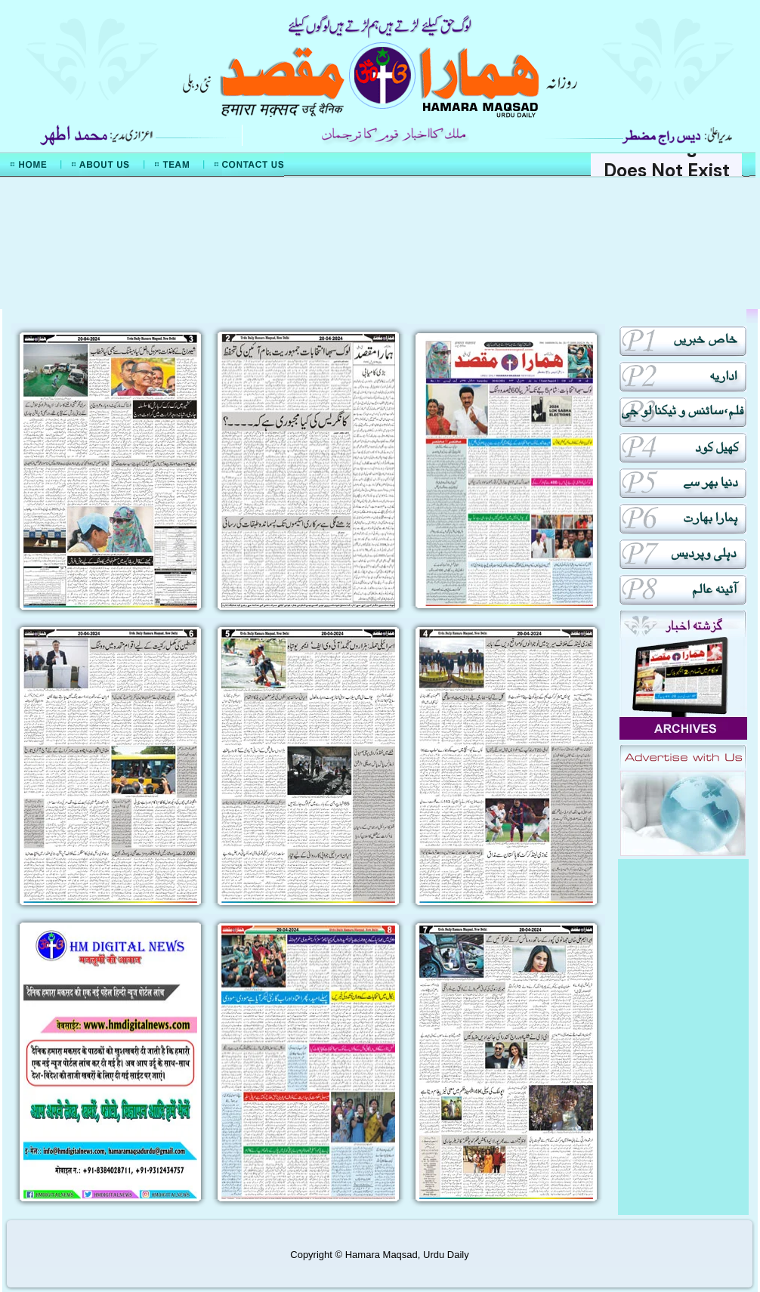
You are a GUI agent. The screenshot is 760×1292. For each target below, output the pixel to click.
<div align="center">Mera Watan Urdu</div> (380, 243)
